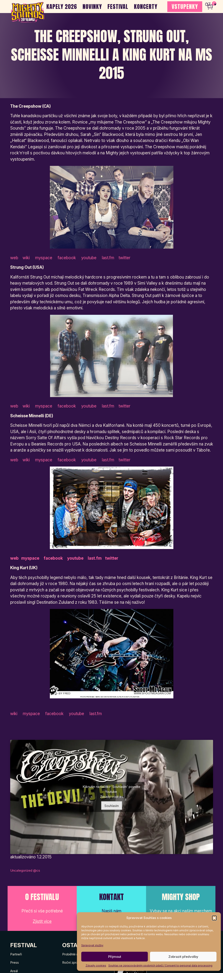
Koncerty (145, 6)
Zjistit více (42, 921)
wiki (27, 257)
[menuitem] (211, 4)
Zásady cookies (96, 965)
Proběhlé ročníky (74, 954)
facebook (67, 257)
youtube (88, 257)
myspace (44, 257)
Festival (117, 6)
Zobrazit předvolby (183, 957)
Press (14, 962)
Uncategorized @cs (25, 870)
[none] (211, 4)
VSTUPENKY (185, 6)
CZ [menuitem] (208, 4)
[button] (214, 918)
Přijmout (114, 957)
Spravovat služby (92, 945)
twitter (123, 257)
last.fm (107, 257)
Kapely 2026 (61, 6)
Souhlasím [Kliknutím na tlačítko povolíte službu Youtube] (111, 806)
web (14, 257)
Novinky (92, 6)
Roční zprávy (71, 962)
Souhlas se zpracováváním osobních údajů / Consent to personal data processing (160, 965)
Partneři (16, 954)
